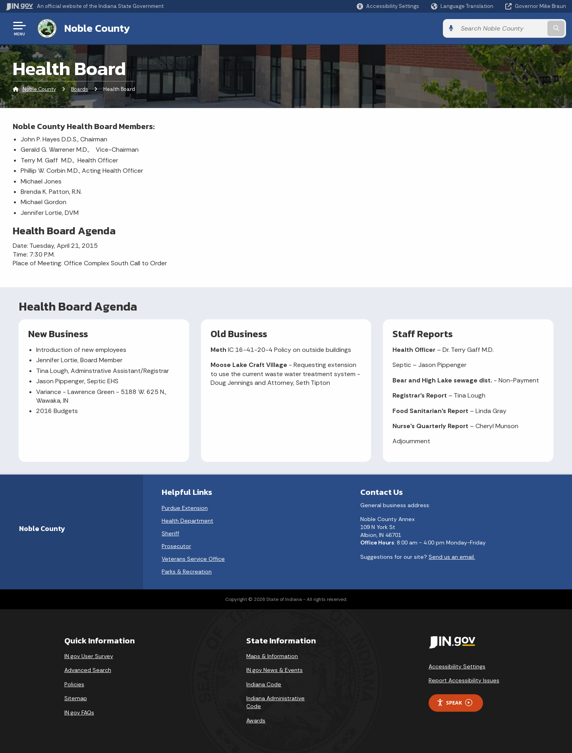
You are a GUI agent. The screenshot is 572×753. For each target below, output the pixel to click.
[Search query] (501, 28)
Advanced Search (87, 670)
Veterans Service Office (193, 558)
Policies (74, 684)
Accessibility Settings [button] (457, 666)
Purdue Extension (185, 508)
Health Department (187, 520)
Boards (79, 89)
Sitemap (75, 698)
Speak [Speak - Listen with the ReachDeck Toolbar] (454, 703)
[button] (388, 6)
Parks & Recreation (187, 571)
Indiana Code (263, 684)
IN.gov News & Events (274, 670)
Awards (255, 720)
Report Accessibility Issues (464, 680)
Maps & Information (272, 656)
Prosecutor (176, 546)
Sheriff (170, 533)
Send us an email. (452, 557)
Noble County (97, 28)
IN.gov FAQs (79, 712)
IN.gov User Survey (88, 656)
